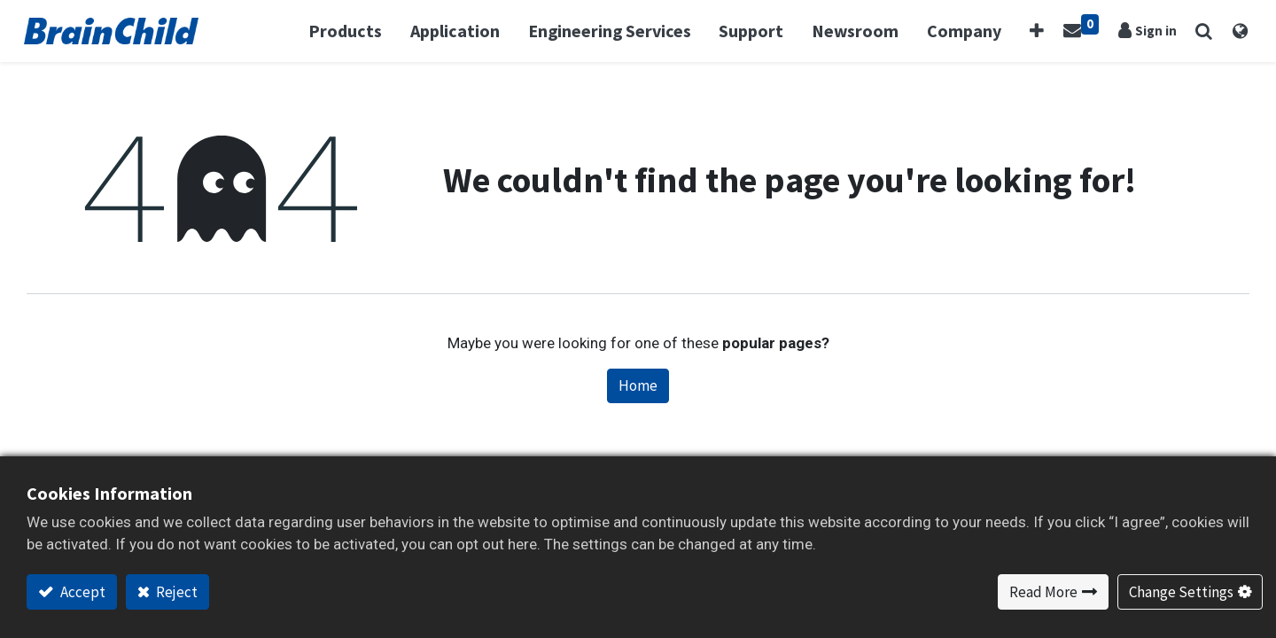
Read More (1043, 592)
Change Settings (1181, 592)
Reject (175, 592)
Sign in (1154, 30)
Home (638, 385)
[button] (1038, 31)
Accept (81, 592)
